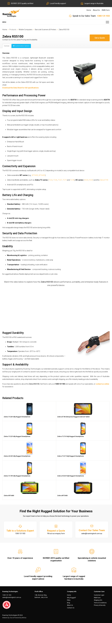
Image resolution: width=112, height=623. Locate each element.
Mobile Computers (25, 30)
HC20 (86, 180)
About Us (96, 10)
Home (89, 10)
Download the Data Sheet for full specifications (20, 88)
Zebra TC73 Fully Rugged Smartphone (70, 436)
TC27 (60, 180)
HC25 (91, 180)
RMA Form (106, 10)
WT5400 (35, 175)
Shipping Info (98, 600)
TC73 (65, 180)
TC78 (72, 180)
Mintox (24, 618)
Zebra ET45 (104, 180)
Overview (6, 46)
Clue (11, 618)
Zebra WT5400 (62, 495)
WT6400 (42, 175)
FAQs (68, 600)
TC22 (51, 180)
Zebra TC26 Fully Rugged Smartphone (17, 417)
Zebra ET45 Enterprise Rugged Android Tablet (73, 417)
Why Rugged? (71, 598)
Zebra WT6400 (9, 495)
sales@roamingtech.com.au (11, 597)
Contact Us (70, 608)
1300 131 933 (103, 16)
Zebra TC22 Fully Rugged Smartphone (17, 436)
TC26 (55, 180)
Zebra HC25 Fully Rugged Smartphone (70, 476)
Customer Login (99, 595)
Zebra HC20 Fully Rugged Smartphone (17, 456)
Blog (68, 603)
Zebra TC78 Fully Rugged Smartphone (17, 476)
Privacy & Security (99, 605)
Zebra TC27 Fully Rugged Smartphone (70, 456)
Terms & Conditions (100, 603)
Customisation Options (21, 46)
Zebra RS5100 (64, 30)
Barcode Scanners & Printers (45, 30)
